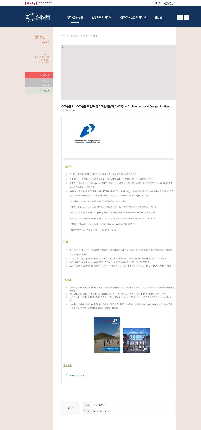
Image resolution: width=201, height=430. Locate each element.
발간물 (158, 17)
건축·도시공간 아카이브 (133, 17)
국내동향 (45, 80)
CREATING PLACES (101, 411)
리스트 (71, 408)
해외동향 (45, 85)
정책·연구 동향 (75, 19)
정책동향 (46, 75)
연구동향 (45, 90)
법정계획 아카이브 (101, 17)
